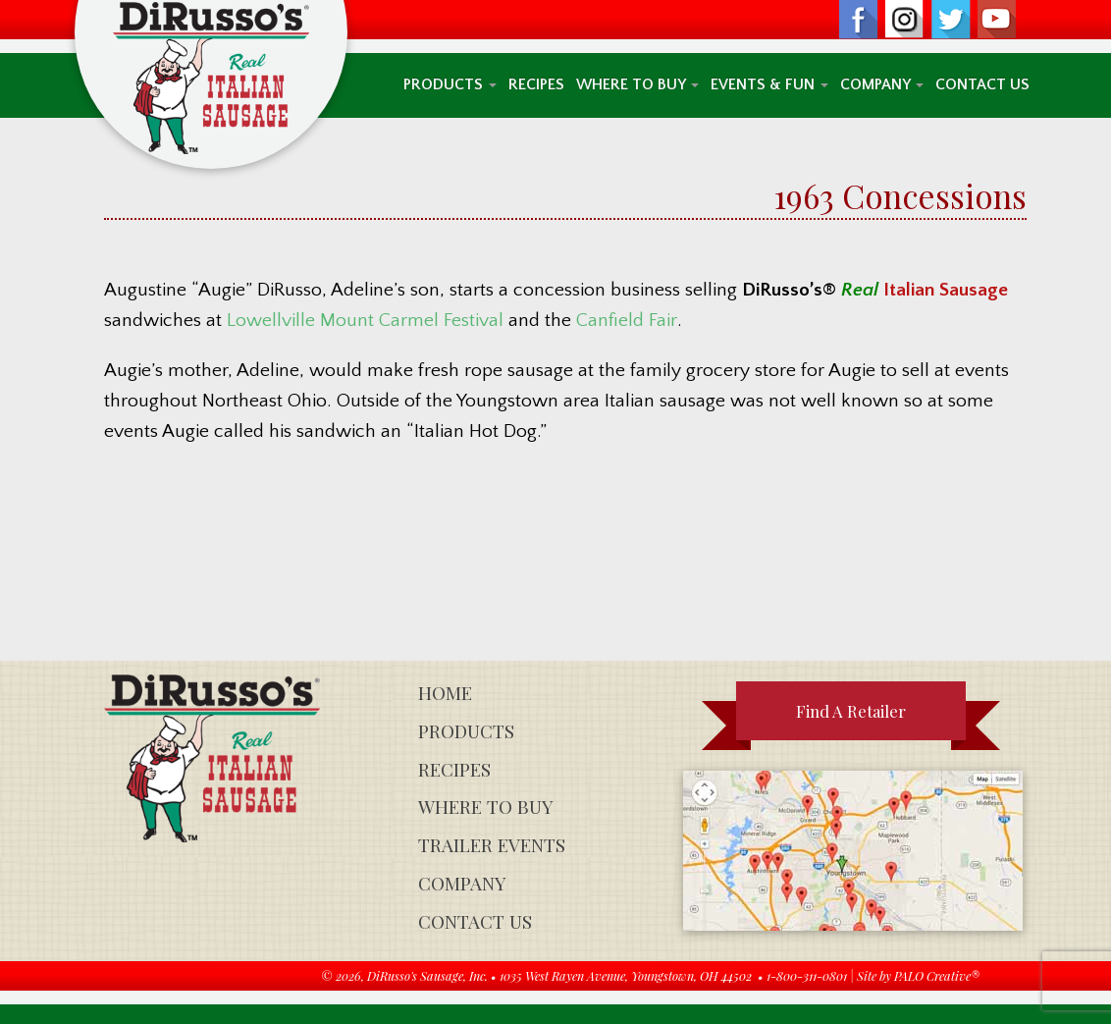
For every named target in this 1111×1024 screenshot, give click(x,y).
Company (882, 85)
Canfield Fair (626, 320)
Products (450, 85)
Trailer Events (491, 845)
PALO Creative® (936, 975)
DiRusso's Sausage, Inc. (427, 975)
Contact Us (982, 85)
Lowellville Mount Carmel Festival (365, 320)
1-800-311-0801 (807, 975)
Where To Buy (637, 85)
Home (445, 692)
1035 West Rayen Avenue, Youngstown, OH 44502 (626, 975)
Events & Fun (769, 85)
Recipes (536, 85)
